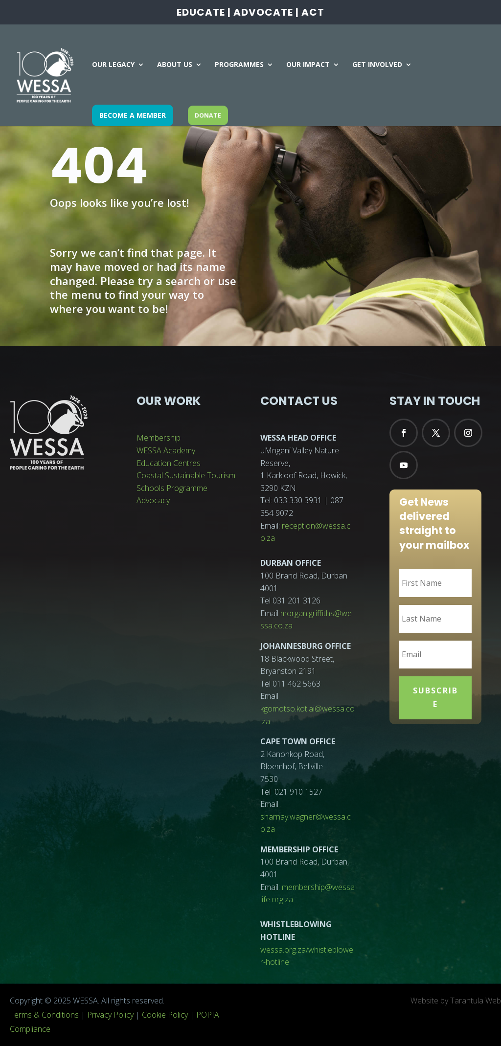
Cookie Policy (165, 1014)
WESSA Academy (166, 450)
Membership (159, 437)
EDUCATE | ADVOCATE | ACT (250, 13)
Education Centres (169, 463)
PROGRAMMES (239, 65)
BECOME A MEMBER (132, 115)
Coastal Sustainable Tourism (186, 475)
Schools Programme (172, 488)
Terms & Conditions (44, 1014)
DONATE (208, 115)
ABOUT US (174, 65)
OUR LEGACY (113, 65)
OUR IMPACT (308, 65)
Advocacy (153, 500)
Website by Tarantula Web (455, 1000)
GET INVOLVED (377, 65)
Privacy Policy (110, 1014)
